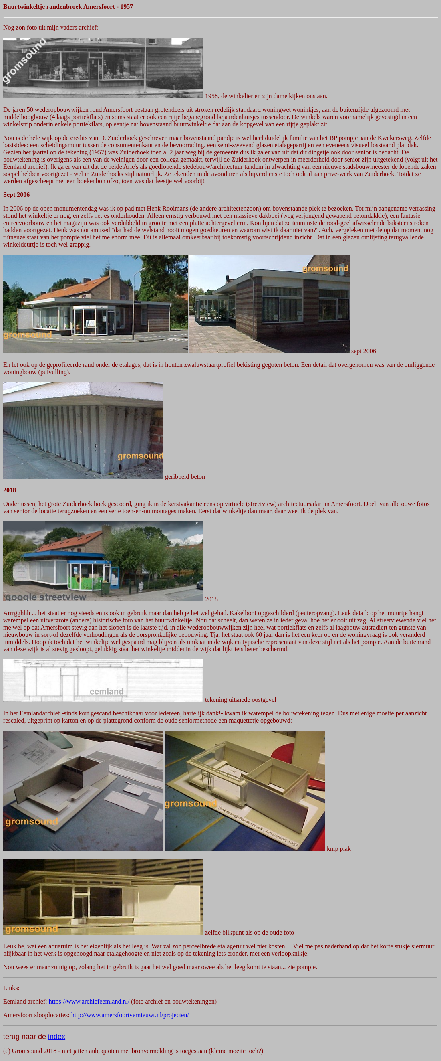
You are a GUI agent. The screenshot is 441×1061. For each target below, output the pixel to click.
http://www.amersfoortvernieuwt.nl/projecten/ (130, 1015)
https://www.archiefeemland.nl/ (89, 1001)
